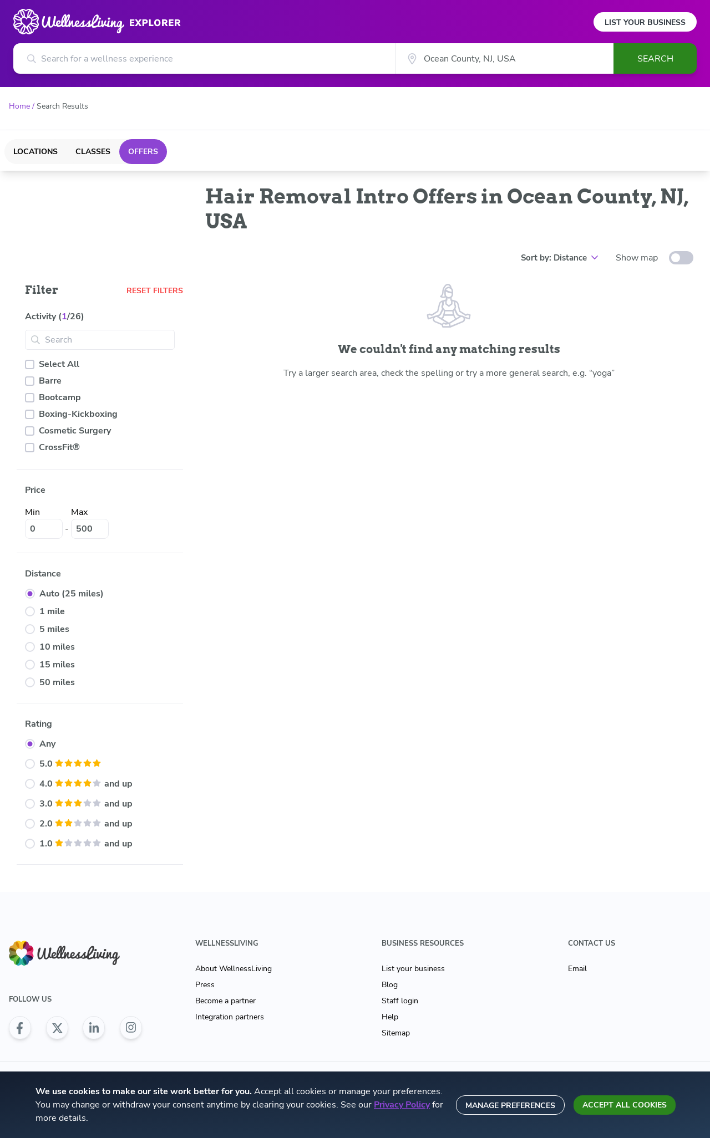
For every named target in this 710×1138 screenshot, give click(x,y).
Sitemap (396, 1033)
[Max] (90, 529)
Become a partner (225, 1001)
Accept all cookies (624, 1105)
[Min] (44, 529)
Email (577, 968)
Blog (390, 984)
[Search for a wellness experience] (204, 58)
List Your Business (645, 22)
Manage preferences (510, 1105)
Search (655, 59)
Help (390, 1017)
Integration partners (229, 1017)
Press (205, 984)
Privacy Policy (402, 1105)
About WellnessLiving (233, 968)
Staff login (400, 1001)
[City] (504, 58)
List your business (413, 968)
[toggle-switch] (681, 257)
